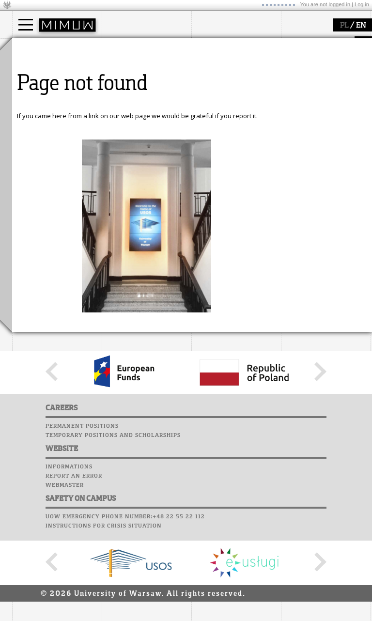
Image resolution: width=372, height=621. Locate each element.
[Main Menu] (26, 25)
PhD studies (42, 84)
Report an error (74, 565)
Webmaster (65, 574)
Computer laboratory (320, 62)
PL (344, 26)
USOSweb (297, 44)
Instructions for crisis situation (104, 615)
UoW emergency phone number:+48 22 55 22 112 (125, 606)
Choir (291, 99)
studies (33, 47)
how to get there (138, 66)
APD (340, 44)
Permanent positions (82, 515)
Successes (299, 108)
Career (294, 90)
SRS (323, 44)
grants (212, 93)
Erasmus (37, 93)
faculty (123, 47)
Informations (69, 556)
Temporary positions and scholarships (113, 525)
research (216, 47)
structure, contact (139, 75)
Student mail (305, 71)
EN (361, 26)
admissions (41, 101)
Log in (362, 4)
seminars (217, 75)
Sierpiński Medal (227, 101)
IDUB (210, 110)
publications (221, 84)
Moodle (295, 53)
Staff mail (300, 80)
